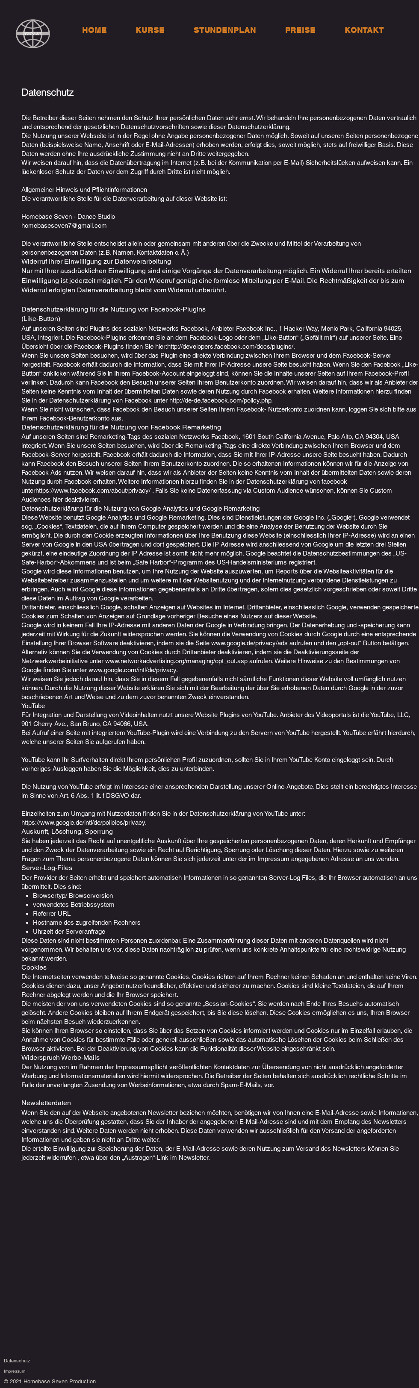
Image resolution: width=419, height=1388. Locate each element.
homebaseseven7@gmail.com (64, 225)
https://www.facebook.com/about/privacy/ (92, 490)
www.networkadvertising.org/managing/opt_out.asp (176, 661)
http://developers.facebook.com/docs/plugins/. (231, 346)
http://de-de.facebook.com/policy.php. (221, 400)
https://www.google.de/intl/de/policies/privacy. (84, 822)
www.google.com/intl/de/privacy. (133, 669)
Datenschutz (17, 1361)
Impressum (14, 1371)
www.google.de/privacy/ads (249, 643)
